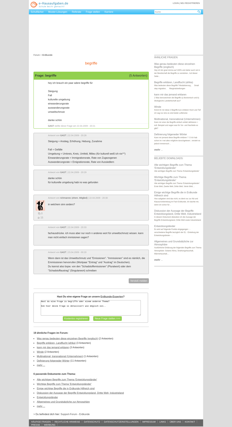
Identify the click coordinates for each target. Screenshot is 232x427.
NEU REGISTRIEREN (190, 3)
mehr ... (41, 365)
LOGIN (176, 3)
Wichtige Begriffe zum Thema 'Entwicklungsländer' (64, 384)
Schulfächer (37, 12)
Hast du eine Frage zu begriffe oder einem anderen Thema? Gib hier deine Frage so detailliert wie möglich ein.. (91, 308)
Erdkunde (84, 414)
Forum (36, 55)
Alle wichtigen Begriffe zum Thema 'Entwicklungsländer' (67, 379)
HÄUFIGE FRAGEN (41, 422)
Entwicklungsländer (47, 397)
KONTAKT (190, 422)
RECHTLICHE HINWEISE (67, 422)
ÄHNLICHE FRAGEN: (166, 57)
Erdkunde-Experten (112, 296)
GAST (51, 126)
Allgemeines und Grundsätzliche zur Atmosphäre (63, 402)
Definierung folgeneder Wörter (53, 360)
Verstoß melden (138, 281)
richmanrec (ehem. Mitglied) (73, 198)
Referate (76, 12)
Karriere (109, 12)
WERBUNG (49, 425)
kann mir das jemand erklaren (53, 347)
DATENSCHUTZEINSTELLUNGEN (121, 422)
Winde (40, 352)
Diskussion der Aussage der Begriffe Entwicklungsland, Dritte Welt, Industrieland (80, 393)
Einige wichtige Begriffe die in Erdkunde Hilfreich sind (66, 388)
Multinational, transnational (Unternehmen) (60, 356)
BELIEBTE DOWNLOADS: (168, 158)
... (158, 149)
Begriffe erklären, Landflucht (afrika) (56, 343)
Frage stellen (93, 12)
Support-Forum (69, 414)
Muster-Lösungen (57, 12)
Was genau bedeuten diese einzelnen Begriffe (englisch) (67, 338)
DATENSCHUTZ (92, 422)
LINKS (162, 422)
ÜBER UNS (175, 422)
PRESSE (35, 425)
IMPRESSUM (149, 422)
